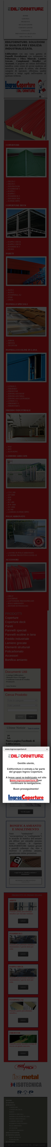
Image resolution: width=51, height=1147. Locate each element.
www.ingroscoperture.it (23, 780)
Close (47, 749)
